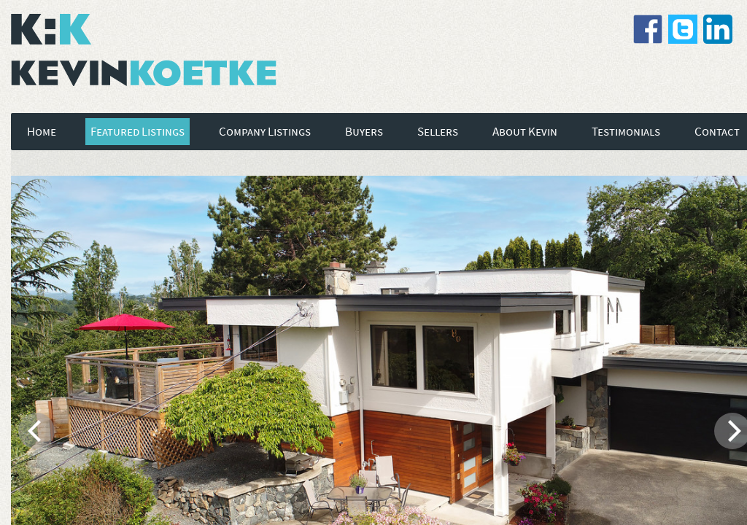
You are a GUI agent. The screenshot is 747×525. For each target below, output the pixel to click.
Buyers (364, 131)
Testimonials (626, 131)
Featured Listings (137, 131)
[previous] (36, 431)
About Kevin (524, 131)
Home (41, 131)
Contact (717, 131)
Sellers (437, 131)
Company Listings (265, 131)
